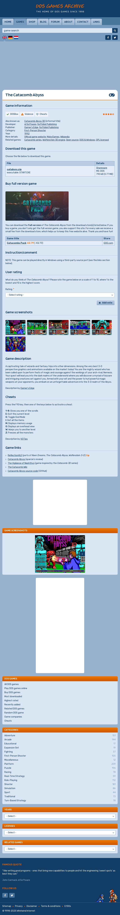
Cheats (8, 721)
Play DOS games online (15, 688)
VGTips (24, 439)
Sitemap (6, 906)
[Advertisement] (60, 63)
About (68, 21)
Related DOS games (14, 708)
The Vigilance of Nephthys (21, 463)
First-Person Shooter (35, 130)
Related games (13, 842)
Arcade (60, 739)
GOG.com (108, 243)
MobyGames (53, 136)
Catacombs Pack (16, 243)
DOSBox (14, 114)
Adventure (60, 735)
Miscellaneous (60, 760)
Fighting (60, 751)
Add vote (107, 302)
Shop (32, 21)
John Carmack (9, 880)
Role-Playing (60, 780)
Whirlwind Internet (26, 911)
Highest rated (11, 700)
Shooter (60, 784)
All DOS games (11, 684)
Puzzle (60, 768)
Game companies (13, 716)
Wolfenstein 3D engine (53, 140)
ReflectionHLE (15, 455)
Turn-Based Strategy (60, 800)
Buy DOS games (12, 692)
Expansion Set (60, 747)
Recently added (12, 704)
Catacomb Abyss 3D (34, 121)
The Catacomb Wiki (17, 467)
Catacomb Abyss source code (23, 471)
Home (8, 21)
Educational (60, 743)
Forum (55, 21)
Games (20, 21)
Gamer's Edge (31, 127)
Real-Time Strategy (60, 776)
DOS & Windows (87, 140)
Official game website (35, 136)
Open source (72, 140)
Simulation (60, 788)
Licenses (9, 825)
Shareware (101, 168)
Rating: (9, 289)
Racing (60, 772)
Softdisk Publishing (47, 124)
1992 (27, 133)
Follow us (9, 888)
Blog (43, 21)
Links (96, 21)
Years (8, 809)
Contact (82, 21)
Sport (60, 792)
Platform (60, 764)
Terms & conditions (50, 906)
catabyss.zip (14, 169)
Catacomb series (33, 140)
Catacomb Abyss (16, 459)
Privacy (19, 906)
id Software (30, 124)
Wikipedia (65, 136)
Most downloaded (13, 696)
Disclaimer (32, 906)
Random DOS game (14, 712)
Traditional (60, 796)
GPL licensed (102, 140)
